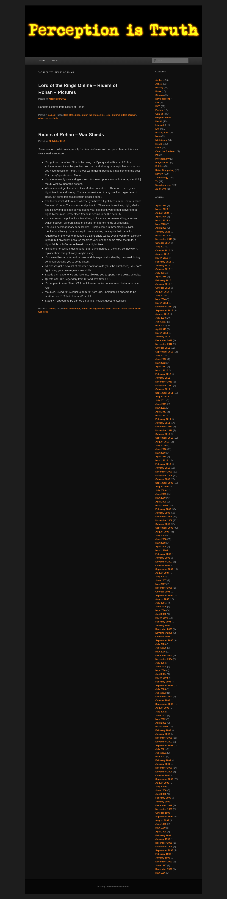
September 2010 (164, 437)
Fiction (159, 110)
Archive (159, 80)
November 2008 (163, 520)
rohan (41, 118)
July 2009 (160, 490)
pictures (116, 115)
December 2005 (163, 629)
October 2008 (162, 524)
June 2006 (161, 606)
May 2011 (160, 407)
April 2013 (160, 329)
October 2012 (162, 347)
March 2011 (161, 415)
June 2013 (161, 321)
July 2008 (160, 535)
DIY (157, 102)
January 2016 (162, 265)
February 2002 (163, 730)
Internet (159, 125)
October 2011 (162, 389)
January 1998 (162, 857)
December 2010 (163, 426)
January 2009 (162, 513)
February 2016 (163, 261)
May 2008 (160, 543)
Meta (158, 136)
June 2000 (161, 790)
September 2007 (164, 569)
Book (158, 91)
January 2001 (162, 764)
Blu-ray (159, 87)
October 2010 (162, 434)
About (42, 60)
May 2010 (160, 453)
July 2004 (160, 663)
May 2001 (160, 756)
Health (158, 121)
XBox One (160, 188)
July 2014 (160, 295)
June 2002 (161, 715)
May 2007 (160, 584)
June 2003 (161, 693)
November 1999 (163, 809)
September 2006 (164, 595)
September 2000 (164, 779)
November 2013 (163, 306)
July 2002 (160, 711)
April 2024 (160, 216)
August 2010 (162, 441)
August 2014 (162, 291)
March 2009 (161, 505)
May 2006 (160, 610)
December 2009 (163, 471)
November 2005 (163, 633)
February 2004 (163, 681)
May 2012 (160, 363)
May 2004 (160, 670)
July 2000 (160, 786)
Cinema (159, 95)
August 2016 (162, 254)
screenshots (51, 118)
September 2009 (164, 483)
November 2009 (163, 475)
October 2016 (162, 250)
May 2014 (160, 299)
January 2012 (162, 377)
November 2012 (163, 344)
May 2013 (160, 325)
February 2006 (163, 621)
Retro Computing (164, 170)
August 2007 (162, 573)
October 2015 (162, 269)
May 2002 (160, 719)
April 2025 (160, 205)
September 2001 (164, 745)
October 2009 (162, 479)
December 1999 (163, 805)
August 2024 (162, 213)
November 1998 (163, 846)
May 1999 (160, 827)
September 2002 (164, 704)
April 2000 (160, 794)
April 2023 (160, 227)
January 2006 (162, 625)
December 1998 (163, 842)
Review (159, 174)
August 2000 (162, 782)
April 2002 (160, 723)
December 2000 (163, 767)
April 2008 (160, 546)
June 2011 (161, 404)
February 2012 (163, 374)
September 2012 (164, 351)
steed (137, 308)
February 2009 (163, 509)
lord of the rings (72, 115)
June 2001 (161, 753)
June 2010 (161, 449)
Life (157, 128)
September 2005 (164, 640)
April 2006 (160, 614)
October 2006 (162, 591)
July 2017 (160, 246)
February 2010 (163, 464)
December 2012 (163, 340)
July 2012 (160, 355)
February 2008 (163, 554)
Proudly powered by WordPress (113, 886)
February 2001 (163, 760)
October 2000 (162, 775)
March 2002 (161, 726)
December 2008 (163, 516)
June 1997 (161, 865)
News (158, 147)
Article (158, 84)
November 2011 (163, 385)
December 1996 (163, 869)
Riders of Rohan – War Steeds (71, 134)
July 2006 (160, 603)
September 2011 (164, 393)
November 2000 (163, 771)
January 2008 (162, 557)
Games (51, 115)
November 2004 (163, 659)
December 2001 (163, 737)
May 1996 (160, 872)
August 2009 (162, 486)
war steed (43, 312)
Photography (162, 158)
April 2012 (160, 366)
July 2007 (160, 576)
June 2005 (161, 647)
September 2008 (164, 527)
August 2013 (162, 314)
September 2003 (164, 685)
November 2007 (163, 561)
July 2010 (160, 445)
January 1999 (162, 839)
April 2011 (160, 411)
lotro (108, 115)
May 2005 (160, 651)
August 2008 (162, 531)
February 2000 (163, 797)
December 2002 (163, 696)
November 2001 (163, 741)
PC (157, 155)
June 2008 (161, 539)
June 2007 (161, 580)
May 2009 (160, 497)
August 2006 (162, 599)
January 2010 (162, 467)
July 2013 (160, 317)
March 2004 (161, 677)
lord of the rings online (93, 115)
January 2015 (162, 284)
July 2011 (160, 400)
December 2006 (163, 587)
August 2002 (162, 707)
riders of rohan (128, 115)
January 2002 (162, 734)
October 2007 (162, 565)
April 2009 (160, 501)
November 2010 (163, 430)
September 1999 (164, 816)
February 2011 (163, 419)
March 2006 (161, 617)
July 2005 (160, 644)
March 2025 (161, 209)
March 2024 (161, 220)
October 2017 (162, 243)
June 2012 (161, 359)
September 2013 (164, 310)
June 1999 (161, 824)
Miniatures (161, 140)
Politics (159, 166)
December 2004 (163, 655)
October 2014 (162, 287)
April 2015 (160, 276)
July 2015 (160, 273)
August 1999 (162, 820)
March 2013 (161, 333)
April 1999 (160, 831)
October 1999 (162, 812)
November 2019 (163, 239)
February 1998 (163, 854)
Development (162, 98)
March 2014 (161, 303)
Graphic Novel (163, 117)
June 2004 (161, 666)
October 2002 (162, 700)
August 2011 (162, 396)
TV (156, 181)
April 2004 (160, 674)
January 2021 (162, 231)
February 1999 (163, 835)
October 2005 (162, 636)
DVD (157, 106)
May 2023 (160, 224)
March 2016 (161, 257)
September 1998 (164, 850)
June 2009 (161, 494)
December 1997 (163, 861)
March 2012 (161, 370)
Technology (161, 177)
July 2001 (160, 749)
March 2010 (161, 460)
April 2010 (160, 456)
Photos (54, 60)
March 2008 (161, 550)
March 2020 (161, 235)
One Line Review (164, 151)
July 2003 (160, 689)
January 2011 (162, 423)
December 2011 (163, 381)
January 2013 (162, 336)
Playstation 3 (162, 162)
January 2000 (162, 801)
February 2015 (163, 280)
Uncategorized (163, 185)
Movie (158, 144)
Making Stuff (162, 132)
